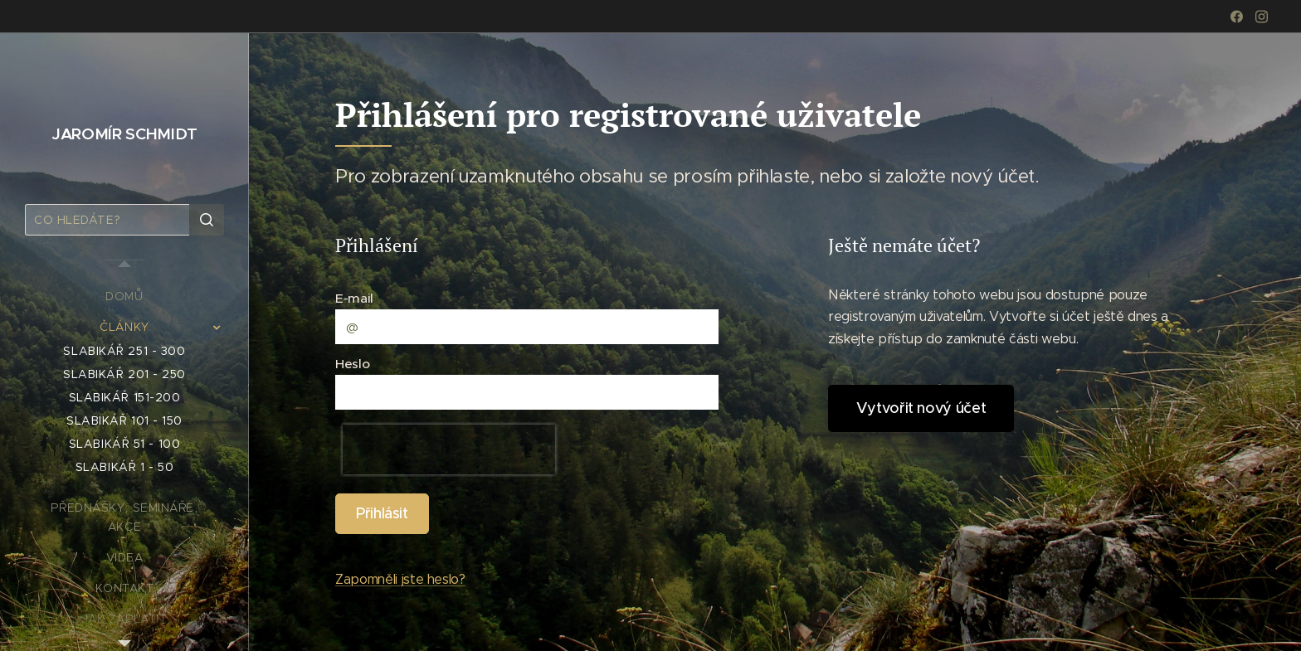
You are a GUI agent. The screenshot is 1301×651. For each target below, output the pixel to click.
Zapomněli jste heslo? (400, 579)
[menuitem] (124, 296)
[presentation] (449, 450)
